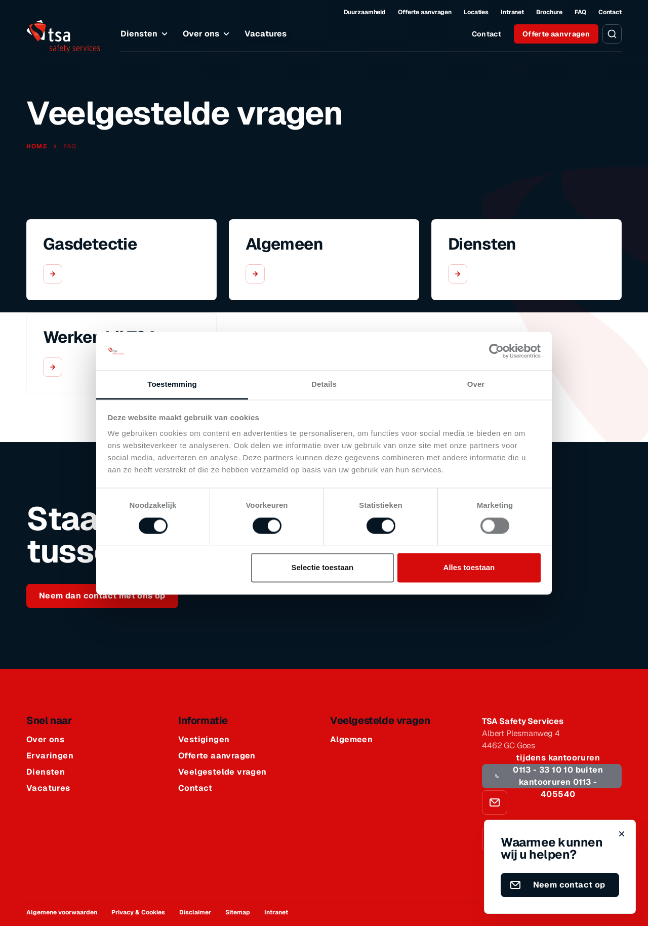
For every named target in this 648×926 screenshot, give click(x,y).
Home (37, 146)
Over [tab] (476, 384)
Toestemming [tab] (172, 384)
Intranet (512, 12)
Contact (610, 12)
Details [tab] (324, 384)
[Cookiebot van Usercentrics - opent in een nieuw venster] (496, 350)
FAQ (580, 12)
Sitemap (237, 912)
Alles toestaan (469, 567)
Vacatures (266, 33)
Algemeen (351, 740)
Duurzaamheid (365, 12)
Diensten (145, 34)
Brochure (549, 12)
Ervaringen (49, 756)
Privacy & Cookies (138, 912)
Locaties (476, 12)
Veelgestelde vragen (222, 772)
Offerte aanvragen (425, 12)
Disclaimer (195, 912)
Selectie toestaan (323, 567)
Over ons (207, 34)
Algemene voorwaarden (61, 912)
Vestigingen (203, 740)
